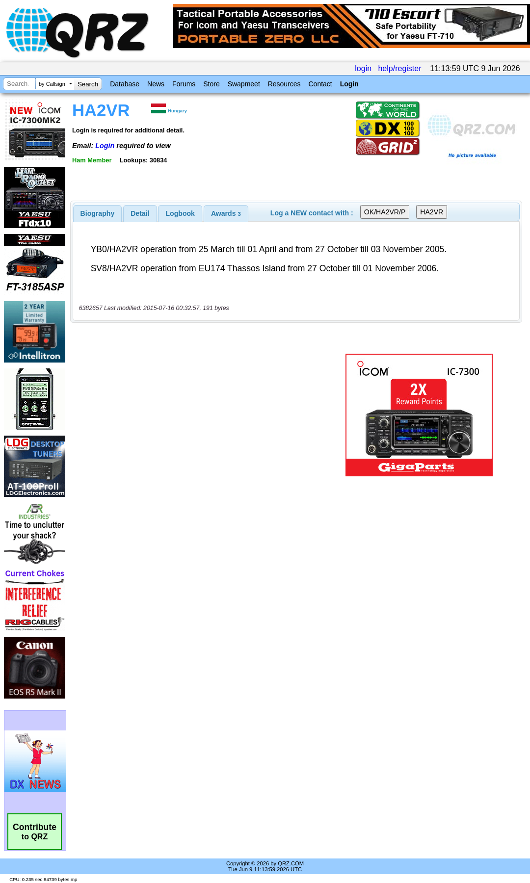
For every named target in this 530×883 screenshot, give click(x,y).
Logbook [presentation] (180, 213)
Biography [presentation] (97, 213)
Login (349, 84)
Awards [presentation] (226, 213)
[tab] (97, 213)
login (363, 68)
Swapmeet (244, 84)
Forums (183, 84)
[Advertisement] (201, 415)
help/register (399, 68)
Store (211, 84)
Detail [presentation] (140, 213)
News (155, 84)
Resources (284, 84)
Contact (320, 84)
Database (124, 84)
